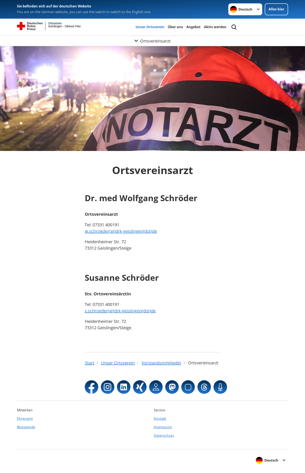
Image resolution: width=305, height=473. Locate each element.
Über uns (175, 27)
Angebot (193, 27)
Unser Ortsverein (150, 27)
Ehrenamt (25, 418)
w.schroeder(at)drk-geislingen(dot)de (121, 231)
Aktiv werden (215, 27)
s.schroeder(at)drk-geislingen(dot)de (120, 311)
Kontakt (160, 418)
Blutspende (26, 427)
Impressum (163, 427)
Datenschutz (164, 435)
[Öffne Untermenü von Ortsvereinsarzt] (152, 41)
